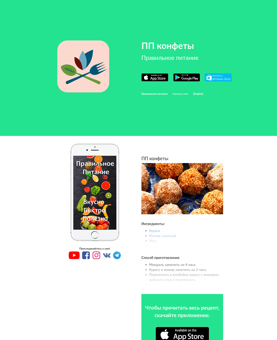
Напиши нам (180, 93)
